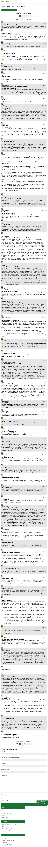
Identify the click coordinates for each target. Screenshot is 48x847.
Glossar (4, 824)
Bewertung (4, 795)
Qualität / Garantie (7, 831)
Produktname (5, 769)
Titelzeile (3, 763)
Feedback (3, 775)
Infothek (4, 821)
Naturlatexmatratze (20, 843)
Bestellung (29, 807)
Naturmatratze (11, 843)
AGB (27, 817)
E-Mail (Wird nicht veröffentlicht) (10, 757)
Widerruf (31, 817)
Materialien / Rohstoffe (8, 826)
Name (3, 751)
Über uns (4, 811)
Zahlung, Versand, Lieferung (33, 811)
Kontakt (4, 815)
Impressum (5, 817)
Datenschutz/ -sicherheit (32, 815)
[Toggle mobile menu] (46, 2)
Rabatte (28, 813)
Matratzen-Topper (36, 843)
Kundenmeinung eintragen (9, 10)
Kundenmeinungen (7, 813)
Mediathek (5, 829)
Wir (3, 807)
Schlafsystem (28, 843)
